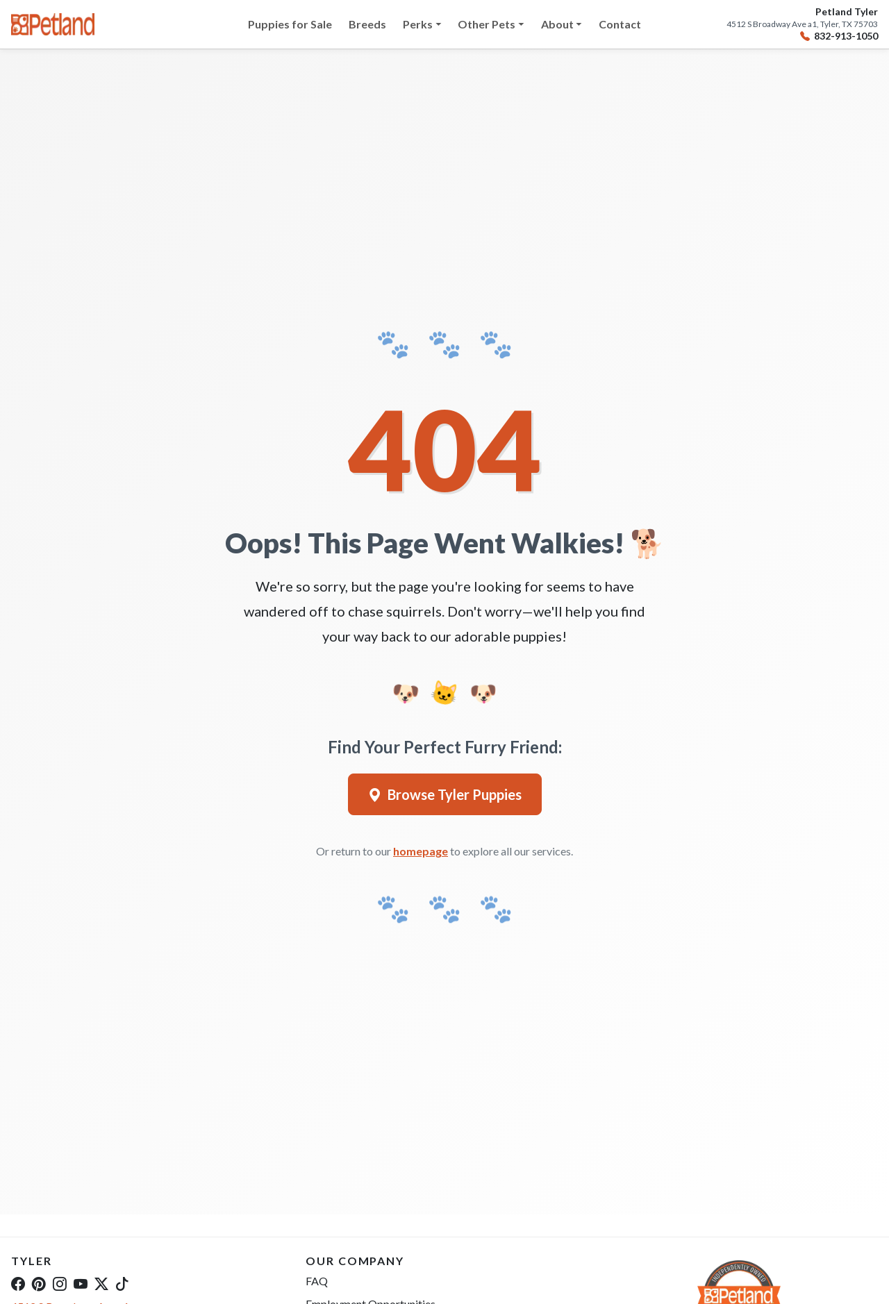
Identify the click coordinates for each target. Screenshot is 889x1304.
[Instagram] (60, 1283)
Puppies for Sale (290, 24)
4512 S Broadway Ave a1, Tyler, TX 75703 (802, 24)
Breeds (367, 24)
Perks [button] (418, 24)
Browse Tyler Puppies (445, 794)
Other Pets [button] (486, 24)
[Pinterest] (39, 1283)
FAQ (317, 1280)
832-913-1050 (839, 36)
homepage (420, 851)
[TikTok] (122, 1283)
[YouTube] (81, 1283)
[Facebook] (18, 1283)
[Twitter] (101, 1283)
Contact (620, 24)
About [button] (557, 24)
